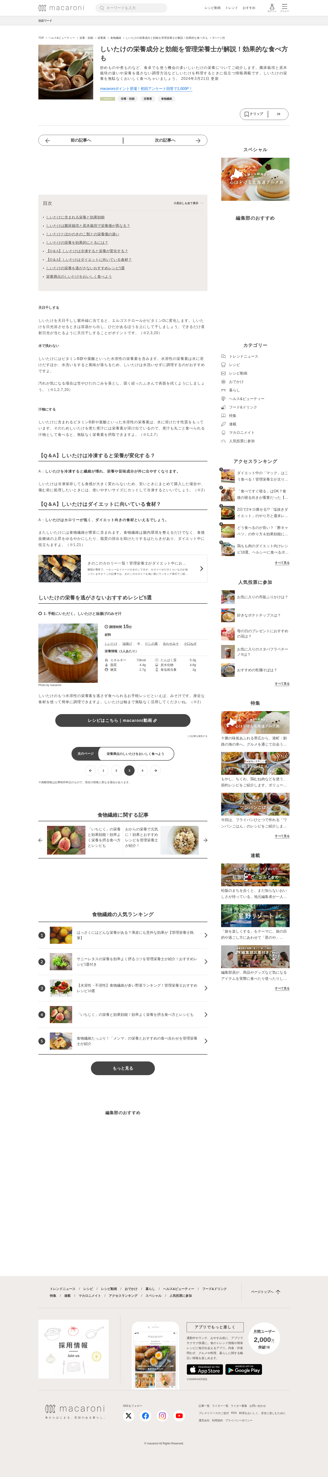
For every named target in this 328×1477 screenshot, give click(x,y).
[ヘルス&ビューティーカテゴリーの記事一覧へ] (107, 99)
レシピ (88, 1289)
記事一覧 (204, 1405)
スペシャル (153, 1296)
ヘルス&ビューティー (178, 1289)
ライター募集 (239, 1405)
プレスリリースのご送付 (214, 1413)
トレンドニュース (62, 1289)
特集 (53, 1296)
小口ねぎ (190, 643)
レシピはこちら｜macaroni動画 (123, 720)
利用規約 (217, 1420)
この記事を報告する (197, 736)
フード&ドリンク (214, 1289)
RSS (234, 1413)
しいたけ (111, 643)
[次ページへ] (155, 770)
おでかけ (131, 1289)
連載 (67, 1296)
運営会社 (204, 1420)
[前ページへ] (90, 770)
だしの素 (151, 643)
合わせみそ (171, 643)
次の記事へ (165, 140)
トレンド (231, 8)
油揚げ (127, 643)
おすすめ (249, 8)
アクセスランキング (123, 1296)
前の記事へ (81, 140)
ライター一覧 (220, 1405)
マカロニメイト (90, 1296)
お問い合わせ (257, 1405)
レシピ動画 (213, 8)
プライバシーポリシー (239, 1420)
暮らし (150, 1289)
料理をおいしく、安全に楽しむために (262, 1413)
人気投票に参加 (180, 1296)
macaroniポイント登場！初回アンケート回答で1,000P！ (146, 89)
